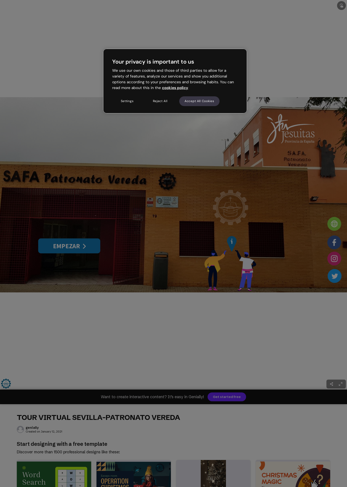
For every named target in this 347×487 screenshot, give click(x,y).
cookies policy (175, 87)
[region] (175, 81)
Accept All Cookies (199, 101)
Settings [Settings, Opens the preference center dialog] (127, 101)
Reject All (160, 101)
